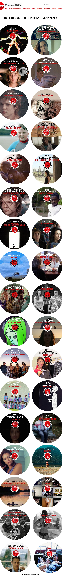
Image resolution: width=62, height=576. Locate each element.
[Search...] (52, 5)
